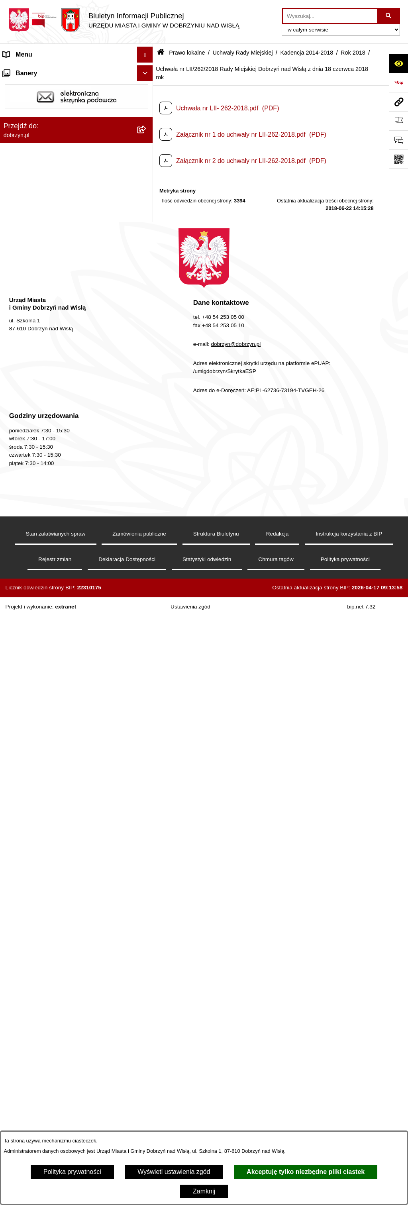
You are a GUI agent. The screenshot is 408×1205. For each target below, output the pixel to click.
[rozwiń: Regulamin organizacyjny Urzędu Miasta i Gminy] (146, 192)
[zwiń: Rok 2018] (146, 328)
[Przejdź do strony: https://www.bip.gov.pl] (398, 82)
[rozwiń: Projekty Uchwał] (146, 223)
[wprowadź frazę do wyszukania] (330, 16)
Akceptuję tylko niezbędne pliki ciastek (306, 1171)
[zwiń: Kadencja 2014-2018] (146, 307)
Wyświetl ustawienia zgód (173, 1171)
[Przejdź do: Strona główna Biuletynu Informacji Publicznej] (161, 53)
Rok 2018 (353, 52)
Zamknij (204, 1191)
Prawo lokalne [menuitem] (23, 150)
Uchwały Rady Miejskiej (242, 52)
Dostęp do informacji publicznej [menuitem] (47, 102)
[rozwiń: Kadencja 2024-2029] (146, 265)
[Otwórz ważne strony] (398, 120)
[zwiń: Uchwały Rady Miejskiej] (146, 244)
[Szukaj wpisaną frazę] (389, 16)
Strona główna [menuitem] (23, 70)
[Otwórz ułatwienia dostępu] (398, 63)
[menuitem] (76, 171)
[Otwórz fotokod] (398, 159)
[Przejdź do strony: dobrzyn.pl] (398, 101)
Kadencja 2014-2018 (306, 52)
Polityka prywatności (72, 1171)
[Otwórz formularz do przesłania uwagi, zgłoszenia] (398, 139)
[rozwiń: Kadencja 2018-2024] (146, 286)
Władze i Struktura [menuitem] (29, 118)
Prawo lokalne (187, 52)
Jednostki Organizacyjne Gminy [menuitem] (48, 134)
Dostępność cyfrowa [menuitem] (32, 86)
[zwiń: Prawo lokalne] (146, 150)
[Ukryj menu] (145, 55)
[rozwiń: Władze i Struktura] (146, 118)
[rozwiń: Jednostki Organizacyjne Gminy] (146, 134)
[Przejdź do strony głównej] (123, 20)
